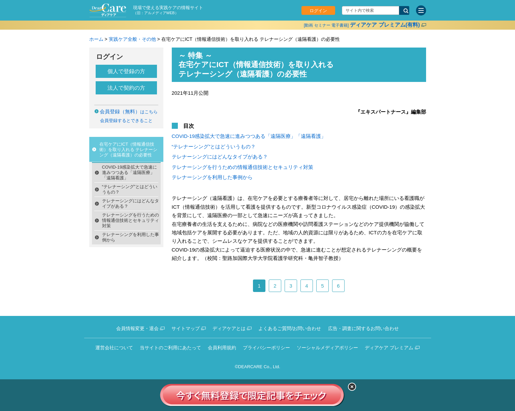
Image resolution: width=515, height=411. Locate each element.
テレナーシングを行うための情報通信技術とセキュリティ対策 (130, 220)
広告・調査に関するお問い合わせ (363, 328)
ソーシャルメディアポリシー (327, 347)
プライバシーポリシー (266, 347)
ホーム (96, 39)
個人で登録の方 (126, 71)
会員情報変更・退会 (137, 328)
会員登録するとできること (126, 120)
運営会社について (114, 347)
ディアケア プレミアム (389, 347)
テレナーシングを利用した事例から (130, 237)
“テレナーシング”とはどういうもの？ (130, 189)
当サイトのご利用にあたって (170, 347)
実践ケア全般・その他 (132, 39)
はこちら (129, 111)
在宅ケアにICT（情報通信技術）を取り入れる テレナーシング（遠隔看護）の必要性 (128, 149)
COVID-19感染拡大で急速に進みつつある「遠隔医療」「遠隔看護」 (129, 172)
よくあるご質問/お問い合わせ (289, 328)
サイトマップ (185, 328)
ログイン (318, 10)
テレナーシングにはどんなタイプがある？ (130, 203)
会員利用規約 (222, 347)
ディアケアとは (229, 328)
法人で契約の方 (126, 88)
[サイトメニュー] (421, 10)
